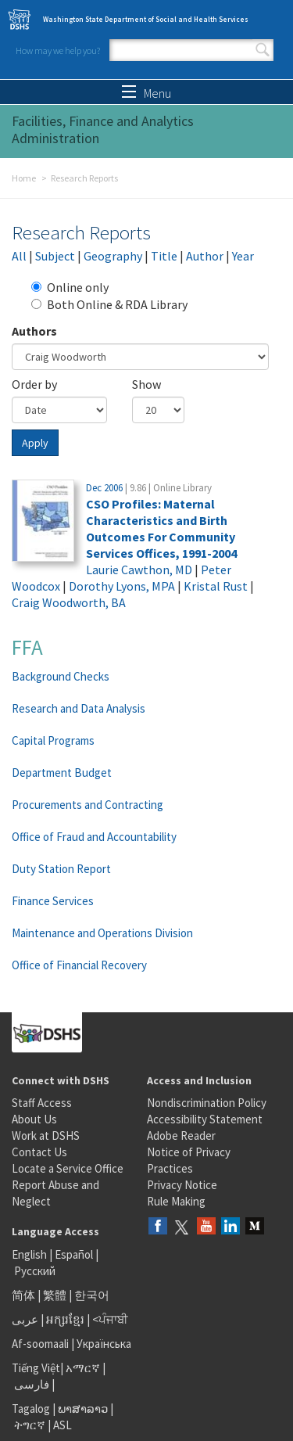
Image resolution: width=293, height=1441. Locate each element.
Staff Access (42, 1102)
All (19, 256)
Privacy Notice (182, 1184)
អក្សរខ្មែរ (65, 1319)
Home (24, 178)
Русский (34, 1270)
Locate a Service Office (67, 1168)
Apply (35, 443)
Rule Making (176, 1201)
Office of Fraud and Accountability (94, 836)
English (30, 1254)
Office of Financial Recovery (79, 965)
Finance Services (53, 900)
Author (204, 256)
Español (74, 1254)
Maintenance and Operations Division (102, 932)
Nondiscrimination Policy (206, 1102)
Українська (104, 1343)
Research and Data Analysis (78, 708)
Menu (146, 93)
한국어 (91, 1295)
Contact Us (39, 1152)
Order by (34, 384)
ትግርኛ (29, 1425)
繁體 (56, 1295)
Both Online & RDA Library (109, 304)
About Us (34, 1119)
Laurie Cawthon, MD (139, 569)
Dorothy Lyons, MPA (122, 586)
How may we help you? (58, 50)
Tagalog (31, 1408)
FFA (27, 647)
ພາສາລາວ (83, 1408)
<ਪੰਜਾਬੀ (110, 1319)
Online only (70, 287)
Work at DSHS (46, 1135)
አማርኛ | (85, 1367)
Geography (113, 256)
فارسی (30, 1384)
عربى (25, 1319)
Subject (55, 256)
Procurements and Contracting (87, 804)
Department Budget (62, 772)
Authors (34, 331)
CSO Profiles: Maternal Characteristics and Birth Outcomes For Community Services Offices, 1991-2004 (161, 528)
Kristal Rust (216, 586)
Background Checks (60, 676)
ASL (62, 1425)
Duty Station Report (61, 868)
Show (146, 384)
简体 (23, 1295)
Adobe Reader (181, 1135)
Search (262, 50)
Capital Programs (53, 740)
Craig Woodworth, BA (69, 602)
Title (164, 256)
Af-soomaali (40, 1343)
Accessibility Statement (205, 1119)
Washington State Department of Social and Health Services (145, 19)
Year (243, 256)
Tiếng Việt (36, 1367)
